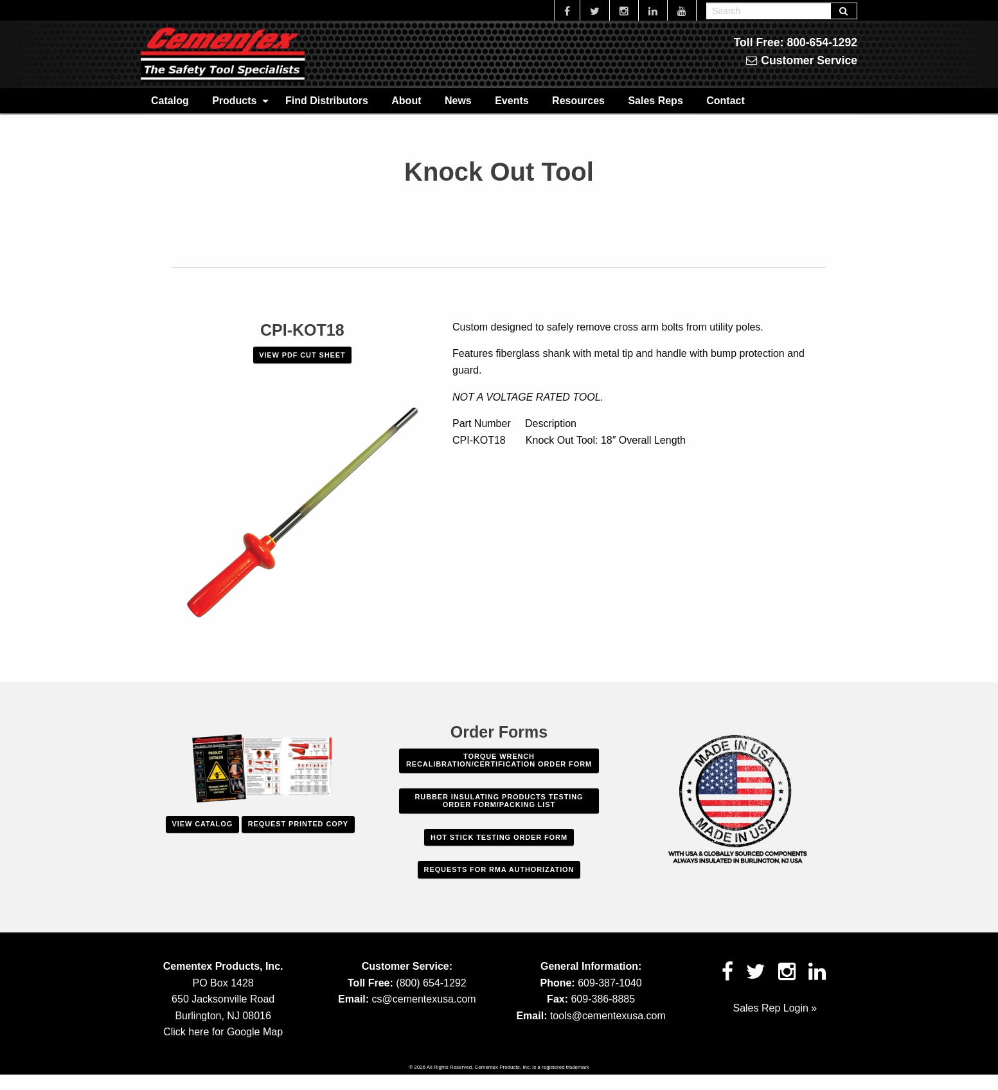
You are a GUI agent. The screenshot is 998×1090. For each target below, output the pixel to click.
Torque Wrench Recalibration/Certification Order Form (499, 760)
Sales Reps (655, 100)
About (406, 100)
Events (511, 100)
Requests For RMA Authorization (499, 869)
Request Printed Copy (298, 824)
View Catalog (202, 824)
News (458, 100)
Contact (725, 100)
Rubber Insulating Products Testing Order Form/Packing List (499, 800)
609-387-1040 (610, 982)
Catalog (170, 100)
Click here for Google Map (223, 1031)
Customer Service (801, 60)
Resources (578, 100)
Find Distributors (326, 100)
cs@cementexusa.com (424, 999)
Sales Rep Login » (775, 1008)
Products (234, 100)
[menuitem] (170, 100)
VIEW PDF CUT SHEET (302, 355)
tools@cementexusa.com (608, 1015)
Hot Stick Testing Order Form (499, 837)
